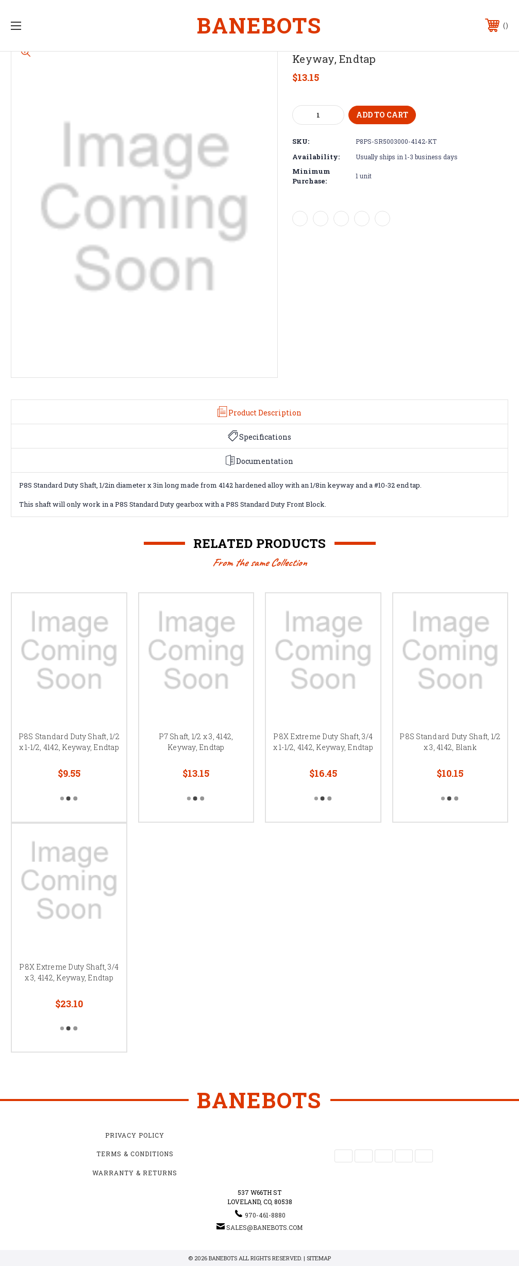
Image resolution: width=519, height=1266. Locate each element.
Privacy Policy (134, 1135)
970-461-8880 (265, 1215)
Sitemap (319, 1258)
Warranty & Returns (134, 1173)
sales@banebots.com (264, 1227)
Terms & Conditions (135, 1154)
